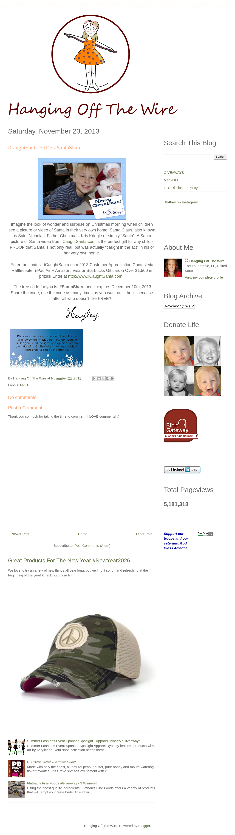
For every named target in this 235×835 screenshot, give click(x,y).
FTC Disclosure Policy (181, 188)
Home (82, 534)
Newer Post (20, 534)
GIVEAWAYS (174, 172)
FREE (24, 385)
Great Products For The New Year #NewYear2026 (69, 560)
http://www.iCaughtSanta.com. (96, 276)
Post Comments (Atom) (92, 545)
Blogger (144, 826)
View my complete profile (204, 277)
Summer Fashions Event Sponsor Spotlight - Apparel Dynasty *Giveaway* (83, 741)
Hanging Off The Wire (206, 261)
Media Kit (171, 180)
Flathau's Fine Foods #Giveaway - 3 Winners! (62, 783)
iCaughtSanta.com (79, 241)
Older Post (144, 534)
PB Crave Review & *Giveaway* (51, 762)
